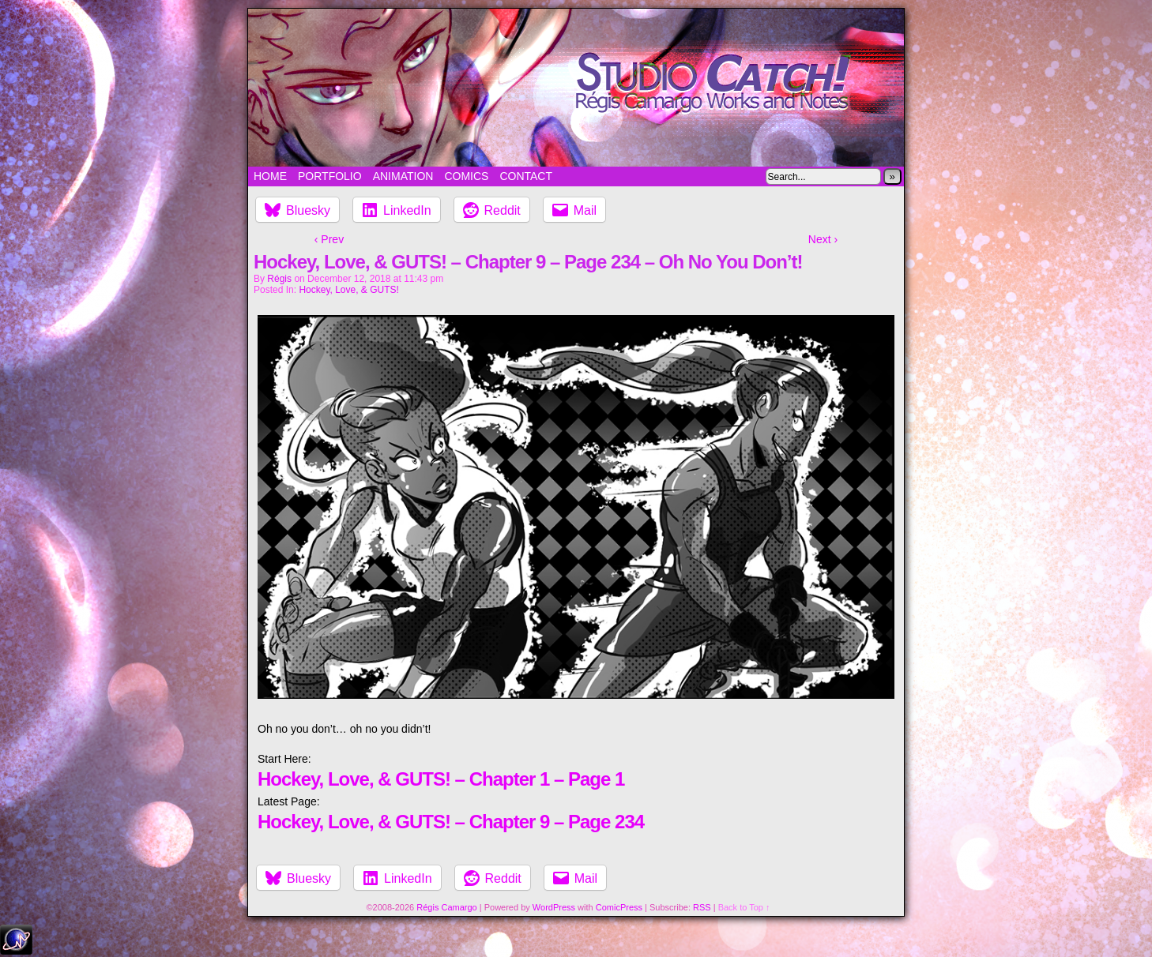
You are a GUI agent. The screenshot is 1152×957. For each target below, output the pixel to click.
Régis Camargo (446, 907)
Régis (279, 278)
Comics (466, 176)
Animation (403, 176)
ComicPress (619, 907)
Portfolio (330, 176)
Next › (823, 239)
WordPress (554, 907)
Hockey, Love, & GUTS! (349, 289)
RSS (702, 907)
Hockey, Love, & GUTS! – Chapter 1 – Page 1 (441, 779)
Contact (525, 176)
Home (270, 176)
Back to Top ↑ (744, 907)
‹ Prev (329, 239)
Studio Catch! (576, 88)
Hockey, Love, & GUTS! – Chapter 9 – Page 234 (451, 821)
